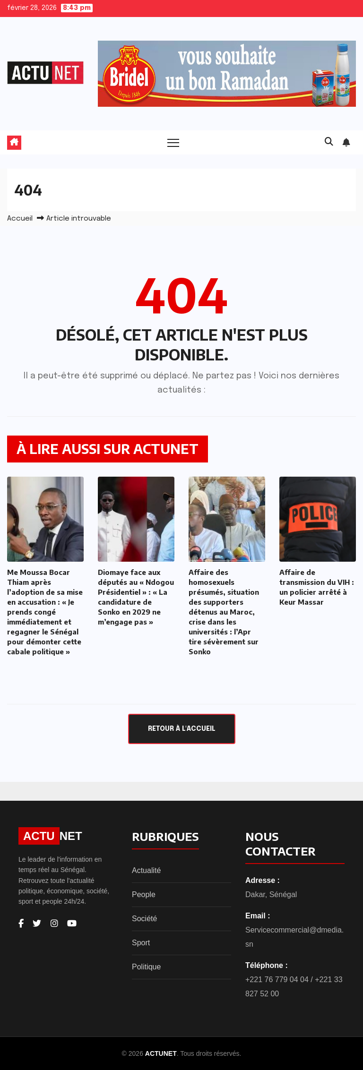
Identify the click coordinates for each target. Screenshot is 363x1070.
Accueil (20, 219)
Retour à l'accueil (182, 729)
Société (144, 919)
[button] (329, 142)
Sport (141, 943)
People (144, 894)
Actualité (146, 870)
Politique (146, 967)
